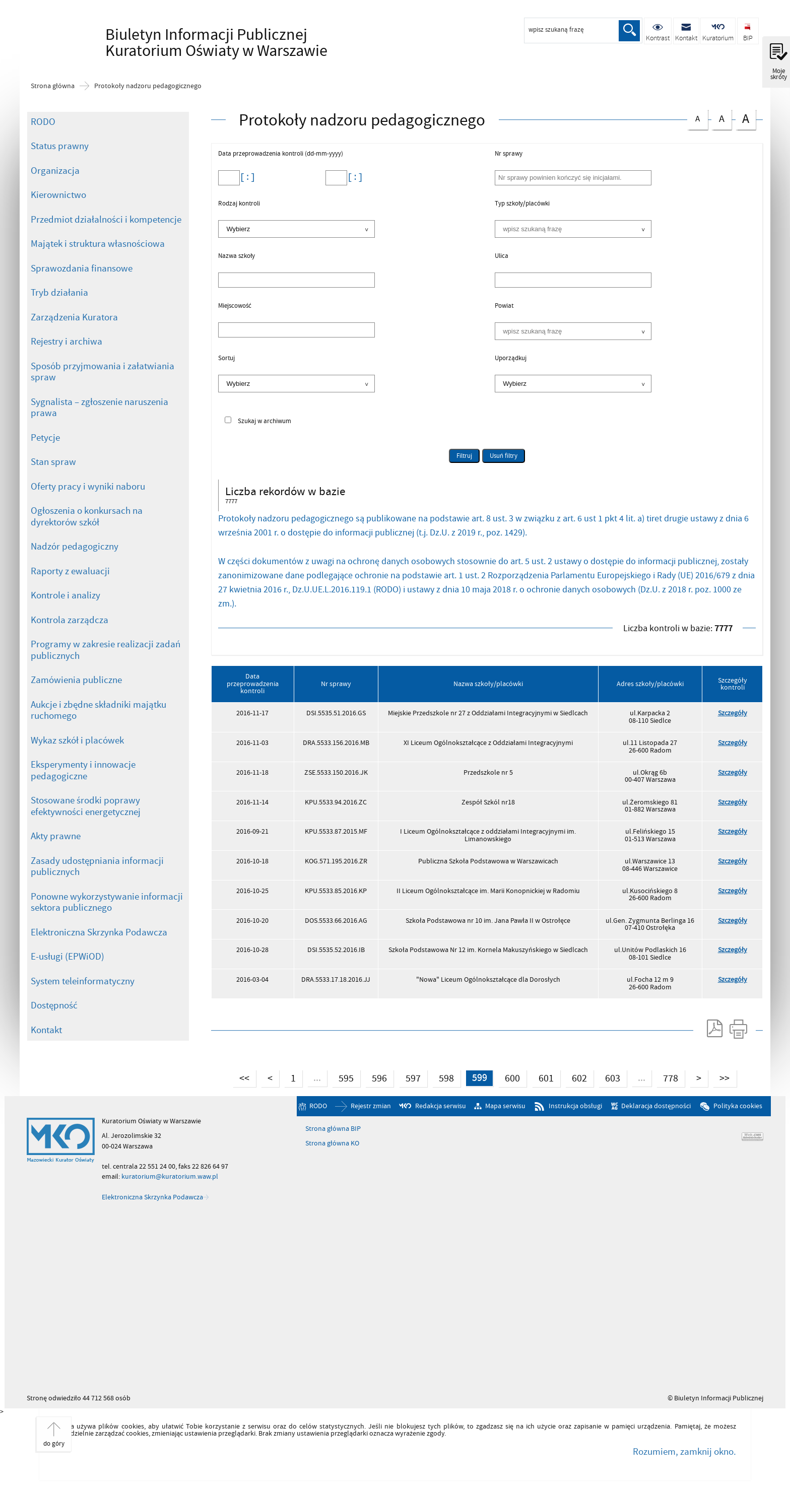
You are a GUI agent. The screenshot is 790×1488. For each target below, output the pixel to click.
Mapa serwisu (505, 1106)
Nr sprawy (508, 154)
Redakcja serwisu (440, 1106)
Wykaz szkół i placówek (77, 740)
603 (610, 1077)
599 (476, 1077)
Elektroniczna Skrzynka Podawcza (99, 932)
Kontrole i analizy (65, 595)
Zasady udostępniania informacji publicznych (97, 866)
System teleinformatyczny (83, 981)
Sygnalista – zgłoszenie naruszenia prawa (99, 408)
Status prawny (60, 146)
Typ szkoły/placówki (522, 204)
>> (722, 1077)
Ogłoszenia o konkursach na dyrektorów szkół (87, 516)
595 (342, 1077)
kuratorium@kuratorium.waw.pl (169, 1177)
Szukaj (629, 30)
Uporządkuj (510, 358)
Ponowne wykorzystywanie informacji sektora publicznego (107, 902)
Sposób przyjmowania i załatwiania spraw (102, 372)
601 (543, 1077)
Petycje (45, 438)
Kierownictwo (58, 195)
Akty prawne (56, 836)
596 (375, 1077)
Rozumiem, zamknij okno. (684, 1452)
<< (240, 1077)
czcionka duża (746, 118)
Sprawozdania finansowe (82, 268)
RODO (43, 122)
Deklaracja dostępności (656, 1106)
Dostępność (54, 1005)
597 (409, 1077)
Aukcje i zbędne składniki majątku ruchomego (98, 710)
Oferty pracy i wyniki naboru (88, 487)
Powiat (504, 306)
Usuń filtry (499, 454)
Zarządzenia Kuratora (74, 317)
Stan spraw (53, 462)
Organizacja (55, 171)
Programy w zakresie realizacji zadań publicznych (105, 650)
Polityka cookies (737, 1106)
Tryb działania (59, 293)
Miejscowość (234, 306)
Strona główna (53, 86)
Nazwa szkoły (236, 256)
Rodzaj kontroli (239, 204)
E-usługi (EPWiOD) (67, 957)
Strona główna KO (332, 1143)
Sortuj (226, 358)
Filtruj (464, 456)
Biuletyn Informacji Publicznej (186, 43)
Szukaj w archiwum (264, 421)
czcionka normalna (697, 117)
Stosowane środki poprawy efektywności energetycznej (86, 806)
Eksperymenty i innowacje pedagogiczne (83, 770)
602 (576, 1077)
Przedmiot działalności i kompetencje (106, 220)
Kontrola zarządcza (69, 620)
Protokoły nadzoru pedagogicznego (148, 86)
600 (509, 1077)
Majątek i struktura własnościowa (98, 244)
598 (442, 1077)
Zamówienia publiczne (76, 680)
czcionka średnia (721, 117)
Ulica (501, 256)
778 (668, 1077)
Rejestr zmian (371, 1106)
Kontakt (46, 1030)
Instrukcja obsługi (575, 1106)
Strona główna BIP (333, 1128)
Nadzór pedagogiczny (74, 546)
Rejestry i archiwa (66, 341)
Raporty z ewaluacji (70, 571)
